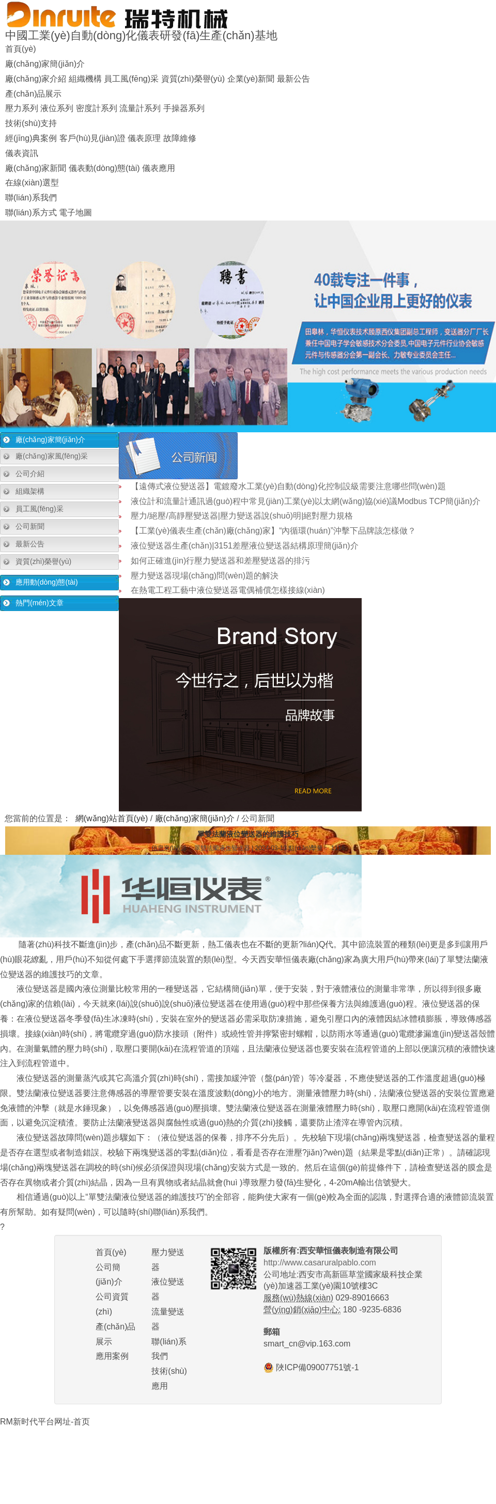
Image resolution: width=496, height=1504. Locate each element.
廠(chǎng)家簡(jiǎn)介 (45, 63)
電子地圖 (75, 212)
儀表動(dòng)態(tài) (104, 168)
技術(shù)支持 (31, 123)
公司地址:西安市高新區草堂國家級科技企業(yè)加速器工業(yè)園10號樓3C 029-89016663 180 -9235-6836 (343, 1286)
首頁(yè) (20, 48)
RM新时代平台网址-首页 (45, 1421)
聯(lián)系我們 (31, 197)
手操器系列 (184, 108)
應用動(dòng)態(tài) (47, 582)
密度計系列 (96, 108)
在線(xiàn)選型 (32, 182)
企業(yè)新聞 (251, 78)
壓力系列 (21, 108)
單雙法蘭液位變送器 (222, 848)
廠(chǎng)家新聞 (35, 168)
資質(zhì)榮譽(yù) (193, 78)
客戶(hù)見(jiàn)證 (92, 138)
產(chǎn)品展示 (33, 93)
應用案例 (112, 1356)
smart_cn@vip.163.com (307, 1343)
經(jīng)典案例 (31, 138)
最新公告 (293, 78)
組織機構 (85, 78)
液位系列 (56, 108)
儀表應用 (158, 168)
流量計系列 (140, 108)
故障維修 (179, 138)
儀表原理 (144, 138)
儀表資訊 (21, 153)
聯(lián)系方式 (31, 212)
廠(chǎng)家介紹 (35, 78)
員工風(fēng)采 (131, 78)
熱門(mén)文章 (40, 603)
